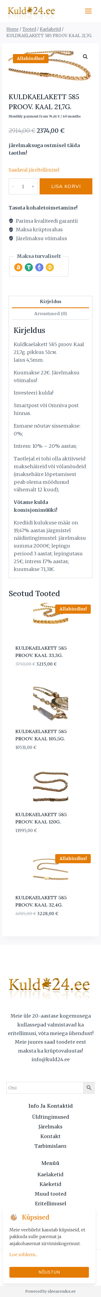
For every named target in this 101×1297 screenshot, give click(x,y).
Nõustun (49, 1272)
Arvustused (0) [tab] (50, 313)
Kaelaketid (50, 1174)
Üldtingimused (50, 1117)
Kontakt (50, 1136)
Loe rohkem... (23, 1254)
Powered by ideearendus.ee (50, 1291)
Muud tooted (51, 1194)
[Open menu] (88, 10)
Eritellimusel (50, 1203)
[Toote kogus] (23, 186)
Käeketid (50, 1184)
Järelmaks (50, 1127)
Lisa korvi (66, 186)
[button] (85, 57)
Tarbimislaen (50, 1146)
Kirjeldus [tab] (50, 301)
